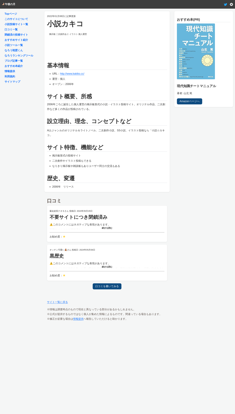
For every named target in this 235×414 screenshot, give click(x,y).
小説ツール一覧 (14, 45)
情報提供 (78, 318)
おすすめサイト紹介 (16, 39)
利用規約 (10, 76)
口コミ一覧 (11, 29)
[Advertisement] (107, 46)
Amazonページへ (190, 101)
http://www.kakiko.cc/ (72, 73)
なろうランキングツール (19, 55)
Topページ (11, 13)
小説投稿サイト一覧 (16, 24)
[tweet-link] (225, 4)
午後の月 (8, 4)
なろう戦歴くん (14, 50)
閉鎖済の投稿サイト (16, 34)
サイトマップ (12, 81)
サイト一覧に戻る (57, 302)
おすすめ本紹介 (14, 66)
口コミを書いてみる (107, 286)
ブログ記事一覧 (14, 60)
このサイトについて (16, 19)
